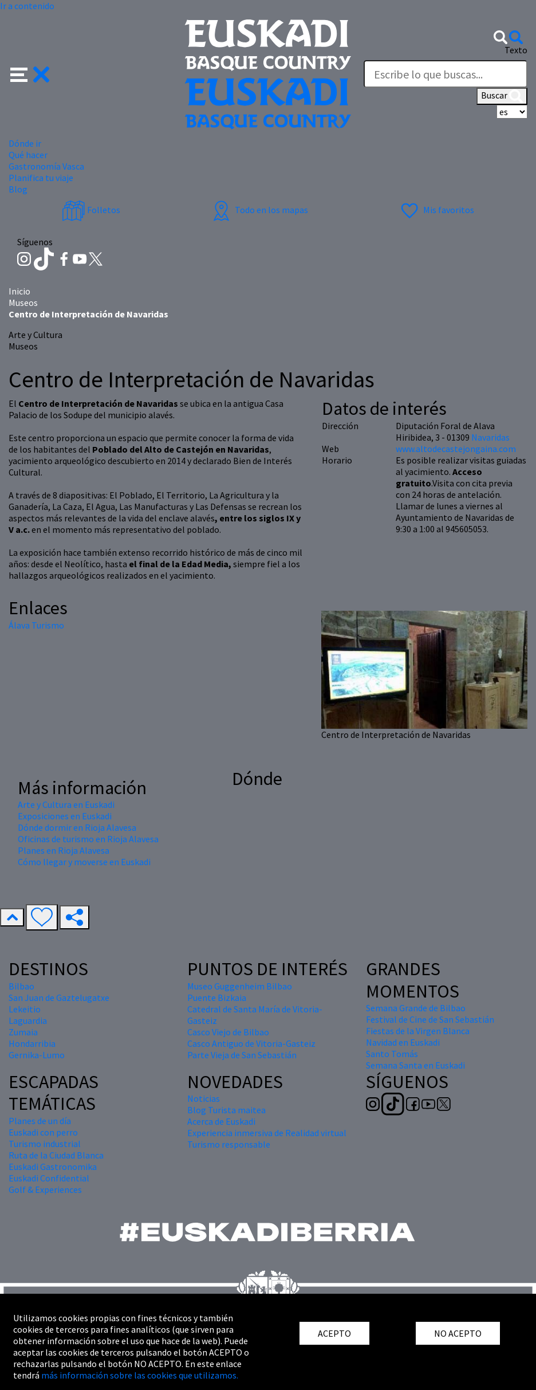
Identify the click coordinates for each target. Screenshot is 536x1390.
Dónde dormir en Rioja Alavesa (77, 827)
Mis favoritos (436, 209)
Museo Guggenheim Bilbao (239, 986)
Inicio (19, 291)
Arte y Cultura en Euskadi (66, 804)
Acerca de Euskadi (221, 1121)
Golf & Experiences (45, 1189)
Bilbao (21, 986)
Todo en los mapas (259, 209)
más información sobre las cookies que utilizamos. (139, 1375)
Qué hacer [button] (28, 154)
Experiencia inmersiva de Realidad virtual (266, 1132)
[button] (30, 73)
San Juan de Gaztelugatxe (59, 997)
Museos (23, 302)
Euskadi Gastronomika (53, 1166)
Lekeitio (25, 1009)
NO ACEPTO (458, 1333)
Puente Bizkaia (216, 997)
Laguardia (28, 1020)
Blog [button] (18, 189)
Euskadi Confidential (49, 1178)
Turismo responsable (228, 1144)
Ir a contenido (27, 5)
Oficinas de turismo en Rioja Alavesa (88, 839)
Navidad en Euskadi (403, 1042)
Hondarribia (32, 1043)
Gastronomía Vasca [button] (46, 166)
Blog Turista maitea (226, 1110)
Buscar (502, 96)
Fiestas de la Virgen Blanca (418, 1030)
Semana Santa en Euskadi (415, 1065)
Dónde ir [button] (25, 143)
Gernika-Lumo (37, 1055)
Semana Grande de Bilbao (416, 1008)
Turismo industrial (45, 1143)
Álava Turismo (36, 625)
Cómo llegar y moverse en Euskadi (84, 861)
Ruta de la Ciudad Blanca (56, 1155)
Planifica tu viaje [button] (41, 177)
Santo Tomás (392, 1053)
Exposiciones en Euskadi (65, 816)
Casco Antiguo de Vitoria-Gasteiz (251, 1043)
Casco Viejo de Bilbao (228, 1032)
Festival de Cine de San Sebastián (430, 1019)
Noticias (203, 1098)
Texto (516, 50)
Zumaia (23, 1032)
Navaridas (490, 437)
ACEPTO (334, 1333)
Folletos (91, 209)
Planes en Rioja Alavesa (63, 850)
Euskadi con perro (43, 1132)
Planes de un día (40, 1120)
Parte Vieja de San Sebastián (242, 1055)
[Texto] (445, 74)
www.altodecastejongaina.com (456, 448)
